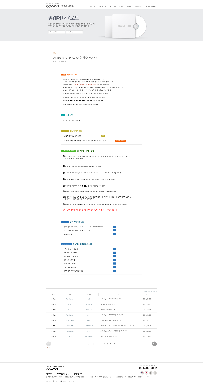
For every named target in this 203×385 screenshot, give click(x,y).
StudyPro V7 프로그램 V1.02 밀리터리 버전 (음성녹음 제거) (118, 325)
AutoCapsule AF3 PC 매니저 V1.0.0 (112, 299)
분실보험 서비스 (151, 6)
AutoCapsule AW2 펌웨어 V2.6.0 (111, 320)
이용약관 (49, 374)
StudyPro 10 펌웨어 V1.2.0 (109, 336)
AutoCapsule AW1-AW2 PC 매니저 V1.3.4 (114, 331)
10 (114, 344)
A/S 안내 (113, 6)
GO (103, 135)
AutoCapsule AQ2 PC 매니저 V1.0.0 (112, 315)
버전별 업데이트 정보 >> (150, 291)
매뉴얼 (129, 6)
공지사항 (93, 6)
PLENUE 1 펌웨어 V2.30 (108, 309)
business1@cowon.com (148, 376)
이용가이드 (138, 6)
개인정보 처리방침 (63, 374)
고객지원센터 (78, 374)
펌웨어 (121, 6)
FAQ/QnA (102, 6)
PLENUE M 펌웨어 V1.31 (108, 304)
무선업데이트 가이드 (120, 140)
